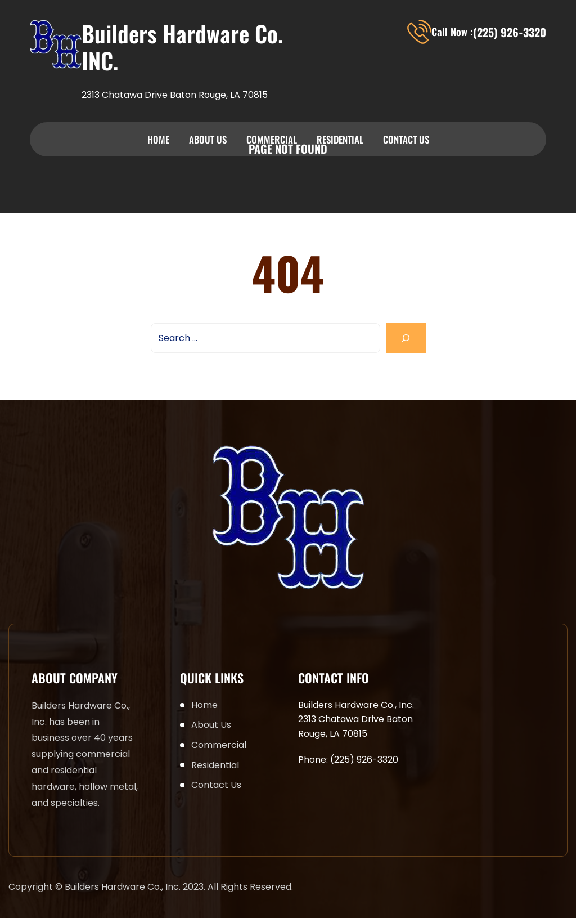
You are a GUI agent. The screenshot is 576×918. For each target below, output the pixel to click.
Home (158, 139)
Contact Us (406, 139)
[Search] (406, 338)
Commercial (271, 139)
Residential (340, 139)
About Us (208, 139)
